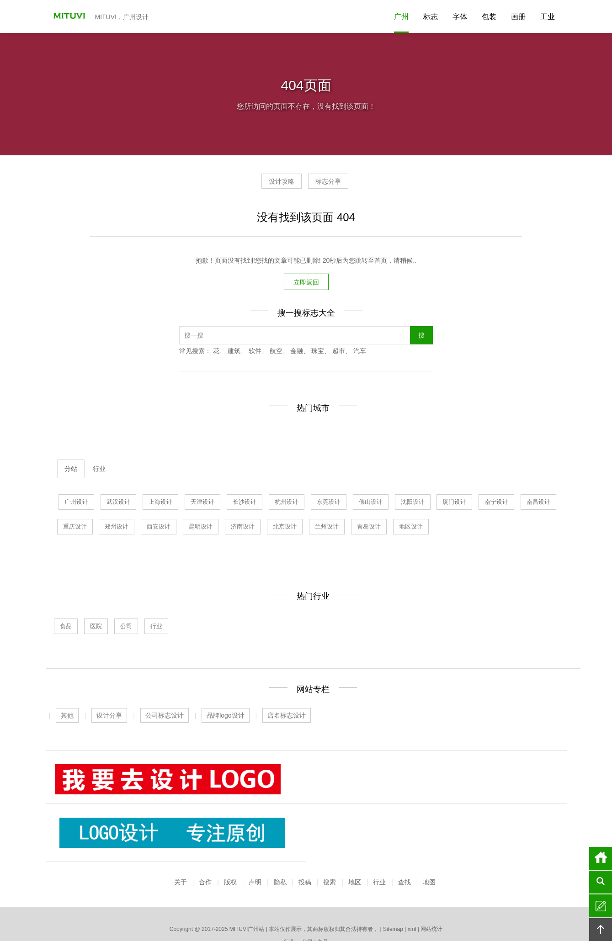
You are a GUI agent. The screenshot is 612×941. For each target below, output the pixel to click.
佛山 (306, 909)
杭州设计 (286, 503)
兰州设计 (327, 527)
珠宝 (317, 352)
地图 (429, 830)
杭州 (290, 909)
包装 (489, 17)
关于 (180, 830)
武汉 (229, 909)
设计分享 (109, 716)
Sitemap (393, 877)
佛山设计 (371, 503)
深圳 (429, 909)
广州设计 (76, 503)
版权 (230, 830)
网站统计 (431, 877)
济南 (197, 909)
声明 (255, 830)
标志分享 (337, 184)
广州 (401, 17)
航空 (276, 352)
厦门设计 (454, 503)
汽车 (359, 352)
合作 (205, 830)
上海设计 (160, 503)
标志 (430, 17)
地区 (354, 830)
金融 (296, 352)
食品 (66, 627)
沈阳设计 (413, 503)
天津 (244, 909)
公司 (126, 627)
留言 (600, 905)
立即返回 (306, 283)
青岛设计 (369, 527)
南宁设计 (496, 503)
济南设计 (243, 527)
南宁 (399, 909)
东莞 (275, 909)
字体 (459, 17)
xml (412, 877)
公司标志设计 (164, 716)
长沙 (383, 909)
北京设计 (285, 527)
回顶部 (600, 929)
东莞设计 (329, 503)
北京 (352, 909)
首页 (600, 858)
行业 (99, 470)
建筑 (234, 352)
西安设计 (158, 527)
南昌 (414, 909)
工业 (547, 17)
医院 (96, 627)
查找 (404, 830)
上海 (213, 909)
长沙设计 (244, 503)
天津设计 (202, 503)
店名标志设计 (286, 716)
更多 (445, 909)
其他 (67, 716)
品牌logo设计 (225, 716)
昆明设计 (201, 527)
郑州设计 (116, 527)
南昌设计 (538, 503)
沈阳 (321, 909)
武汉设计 (118, 503)
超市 (338, 352)
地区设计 (411, 527)
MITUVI (66, 16)
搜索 (329, 830)
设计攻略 (273, 184)
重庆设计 (75, 527)
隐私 (280, 830)
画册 (518, 17)
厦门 (336, 909)
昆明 (367, 909)
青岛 (259, 909)
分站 (70, 470)
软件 (255, 352)
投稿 (304, 830)
